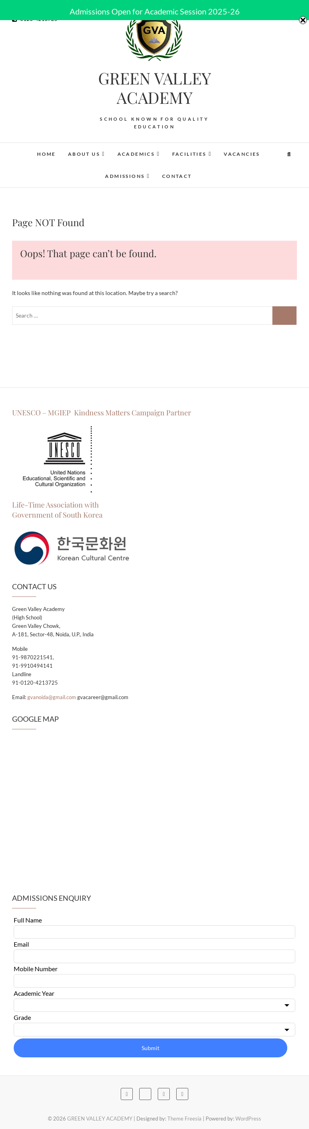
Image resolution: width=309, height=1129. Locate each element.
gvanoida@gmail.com (51, 697)
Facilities (189, 154)
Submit (150, 1047)
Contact (177, 176)
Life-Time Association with (55, 505)
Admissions (124, 176)
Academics (136, 154)
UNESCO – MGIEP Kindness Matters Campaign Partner (102, 412)
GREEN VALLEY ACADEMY (154, 87)
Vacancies (242, 154)
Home (46, 154)
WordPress (248, 1118)
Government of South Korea (57, 515)
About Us (84, 154)
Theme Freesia (184, 1118)
